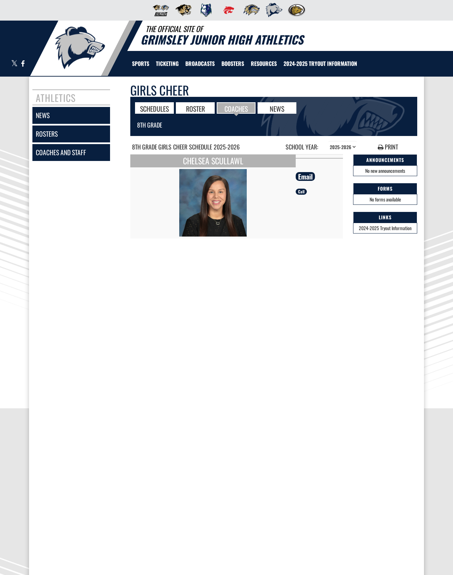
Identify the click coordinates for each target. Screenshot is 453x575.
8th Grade (149, 124)
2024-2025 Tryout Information (385, 227)
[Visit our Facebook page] (22, 63)
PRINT (388, 147)
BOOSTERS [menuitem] (232, 63)
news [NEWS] (43, 115)
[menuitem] (159, 10)
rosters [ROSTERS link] (47, 134)
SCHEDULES (154, 108)
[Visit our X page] (14, 63)
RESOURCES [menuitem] (264, 63)
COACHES (236, 108)
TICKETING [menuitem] (167, 63)
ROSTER (195, 108)
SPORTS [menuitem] (140, 63)
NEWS (277, 108)
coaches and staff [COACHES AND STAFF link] (61, 152)
